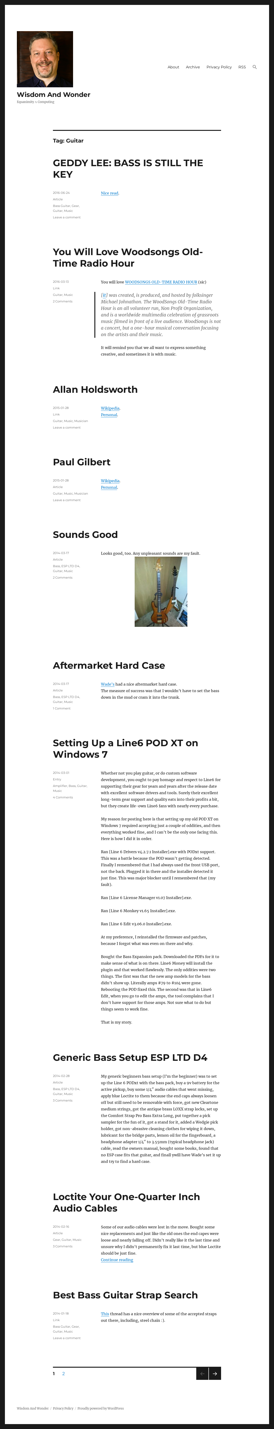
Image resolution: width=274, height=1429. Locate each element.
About (173, 67)
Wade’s (108, 684)
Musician (81, 421)
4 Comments (63, 797)
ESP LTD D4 (70, 566)
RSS (242, 67)
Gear (75, 206)
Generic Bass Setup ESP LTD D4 (130, 1057)
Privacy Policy (219, 67)
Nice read (109, 193)
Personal (109, 414)
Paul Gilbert (82, 462)
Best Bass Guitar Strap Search (125, 1295)
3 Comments (62, 1100)
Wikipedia (110, 408)
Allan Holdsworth (95, 389)
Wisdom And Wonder (53, 95)
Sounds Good (85, 534)
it (104, 295)
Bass (56, 566)
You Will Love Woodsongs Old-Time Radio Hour (128, 257)
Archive (193, 67)
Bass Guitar (61, 206)
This (105, 1313)
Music (68, 211)
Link (56, 288)
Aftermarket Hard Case (109, 665)
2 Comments (62, 301)
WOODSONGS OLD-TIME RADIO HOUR (161, 282)
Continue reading (117, 1259)
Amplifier (60, 786)
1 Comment (61, 708)
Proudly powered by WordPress (101, 1409)
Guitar (58, 211)
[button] (254, 67)
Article (58, 199)
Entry (57, 779)
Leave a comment (67, 217)
